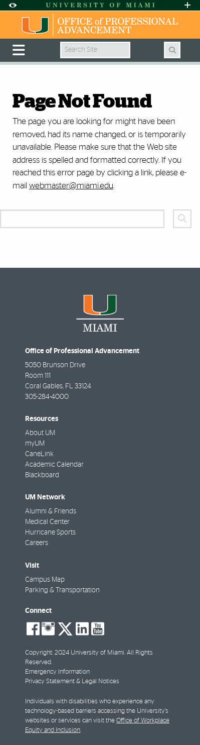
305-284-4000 (47, 396)
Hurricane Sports (50, 532)
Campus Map (45, 579)
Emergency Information (57, 672)
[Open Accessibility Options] (12, 5)
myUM (35, 443)
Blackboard (42, 475)
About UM (40, 433)
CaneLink (39, 454)
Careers (36, 543)
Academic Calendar (54, 464)
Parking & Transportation (62, 590)
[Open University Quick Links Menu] (187, 5)
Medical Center (47, 521)
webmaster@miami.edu (71, 185)
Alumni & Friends (50, 511)
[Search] (172, 50)
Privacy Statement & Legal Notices (72, 681)
